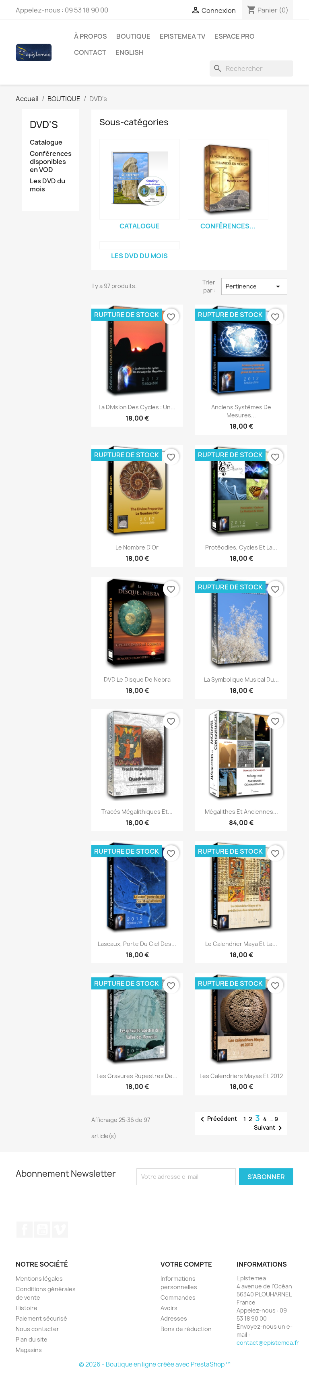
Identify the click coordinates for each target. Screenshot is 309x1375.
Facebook (24, 1230)
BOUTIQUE (133, 36)
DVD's (44, 124)
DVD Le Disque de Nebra (137, 679)
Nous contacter (37, 1329)
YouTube (42, 1230)
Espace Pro (234, 36)
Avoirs (169, 1308)
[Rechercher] (251, 68)
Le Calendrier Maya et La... (241, 944)
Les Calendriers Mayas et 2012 (241, 1076)
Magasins (29, 1350)
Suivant (269, 1128)
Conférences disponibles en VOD (50, 161)
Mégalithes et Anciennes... (241, 811)
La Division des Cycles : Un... (137, 407)
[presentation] (203, 1201)
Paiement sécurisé (41, 1318)
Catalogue (46, 142)
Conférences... (227, 226)
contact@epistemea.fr (268, 1342)
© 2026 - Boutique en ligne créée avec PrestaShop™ (155, 1364)
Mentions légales (39, 1278)
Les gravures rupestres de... (137, 1076)
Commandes (178, 1297)
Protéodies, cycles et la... (241, 547)
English (129, 52)
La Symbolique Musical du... (241, 679)
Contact (90, 52)
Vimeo (60, 1230)
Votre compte (186, 1264)
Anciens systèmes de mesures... (241, 411)
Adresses (174, 1318)
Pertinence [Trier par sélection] (254, 286)
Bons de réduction (186, 1329)
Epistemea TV (182, 36)
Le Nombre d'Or (137, 547)
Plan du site (31, 1339)
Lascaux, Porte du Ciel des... (137, 944)
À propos (90, 36)
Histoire (26, 1308)
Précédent (217, 1119)
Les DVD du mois (47, 185)
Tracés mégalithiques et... (137, 811)
